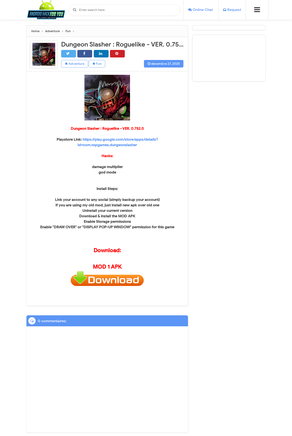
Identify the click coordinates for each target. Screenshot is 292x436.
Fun (97, 64)
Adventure (74, 64)
